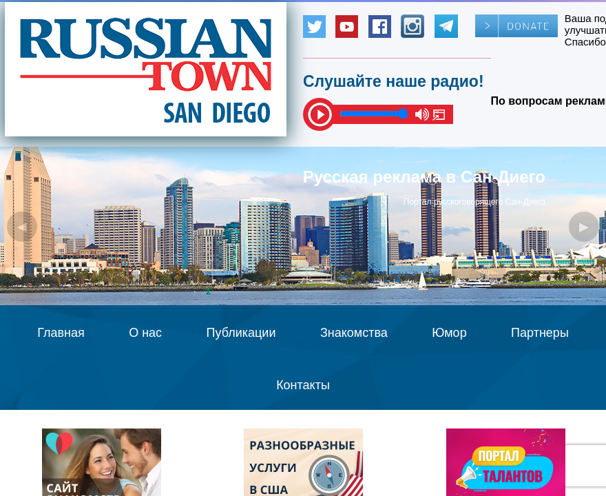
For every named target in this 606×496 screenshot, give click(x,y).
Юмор (449, 333)
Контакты (303, 385)
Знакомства (354, 333)
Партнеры (540, 333)
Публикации (241, 333)
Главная (61, 333)
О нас (145, 333)
